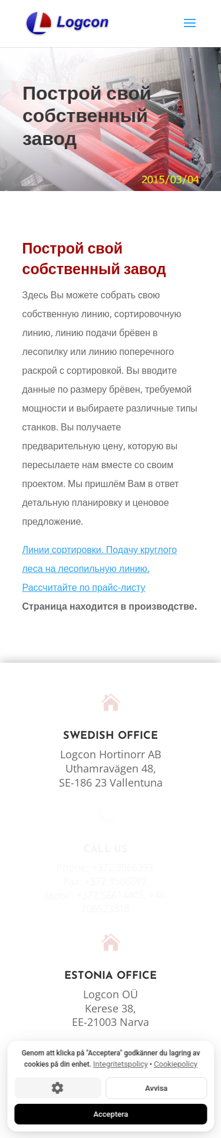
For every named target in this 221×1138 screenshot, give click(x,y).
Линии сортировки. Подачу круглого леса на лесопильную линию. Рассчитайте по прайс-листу (99, 568)
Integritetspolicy (120, 1064)
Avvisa (156, 1087)
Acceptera (110, 1113)
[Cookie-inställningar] (57, 1087)
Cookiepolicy (175, 1064)
